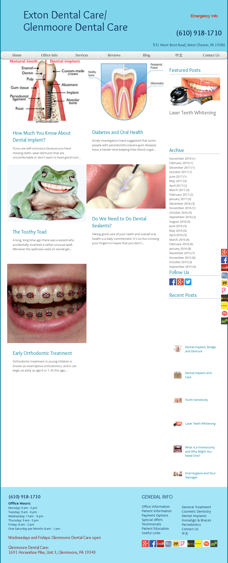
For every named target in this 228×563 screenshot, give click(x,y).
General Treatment (196, 507)
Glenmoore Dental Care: (29, 547)
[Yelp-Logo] (224, 267)
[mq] (224, 320)
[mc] (224, 313)
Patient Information (157, 511)
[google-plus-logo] (224, 252)
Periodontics (191, 524)
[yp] (224, 282)
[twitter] (188, 281)
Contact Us (190, 529)
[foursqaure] (224, 290)
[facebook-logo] (224, 259)
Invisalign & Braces (196, 520)
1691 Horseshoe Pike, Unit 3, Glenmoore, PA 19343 (52, 552)
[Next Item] (213, 91)
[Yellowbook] (224, 305)
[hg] (224, 275)
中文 (185, 533)
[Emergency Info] (204, 16)
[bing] (224, 298)
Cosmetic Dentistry (196, 511)
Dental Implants (194, 516)
